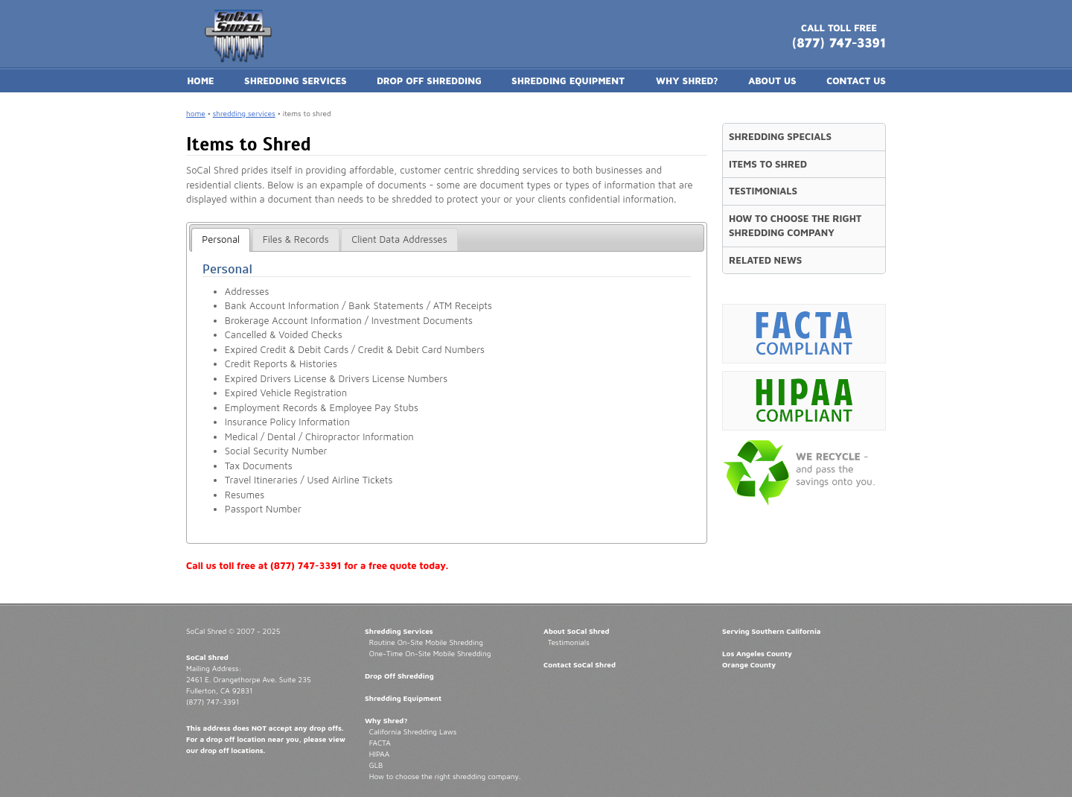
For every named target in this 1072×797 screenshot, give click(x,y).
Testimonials (569, 642)
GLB (376, 765)
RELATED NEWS (765, 260)
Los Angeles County (757, 653)
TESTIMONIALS (763, 191)
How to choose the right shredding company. (445, 776)
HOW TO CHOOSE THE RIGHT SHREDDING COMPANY (795, 225)
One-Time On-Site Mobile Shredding (430, 653)
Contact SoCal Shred (579, 664)
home (195, 113)
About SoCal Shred (576, 630)
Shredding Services (399, 630)
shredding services (244, 113)
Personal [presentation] (221, 239)
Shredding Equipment (403, 697)
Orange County (749, 664)
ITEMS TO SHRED (768, 164)
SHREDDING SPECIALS (780, 136)
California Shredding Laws (412, 731)
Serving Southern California (771, 630)
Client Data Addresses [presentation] (399, 239)
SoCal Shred (207, 656)
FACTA (380, 742)
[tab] (220, 240)
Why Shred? (386, 720)
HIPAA (379, 753)
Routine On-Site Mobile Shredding (426, 642)
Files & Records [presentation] (296, 239)
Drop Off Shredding (399, 675)
